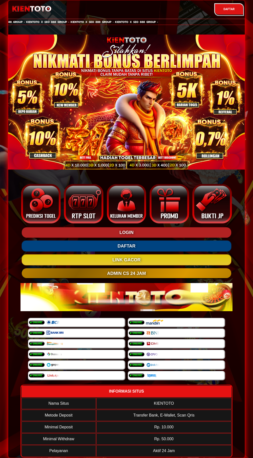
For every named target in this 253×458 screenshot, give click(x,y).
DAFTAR (228, 9)
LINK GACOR (126, 259)
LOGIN (127, 232)
